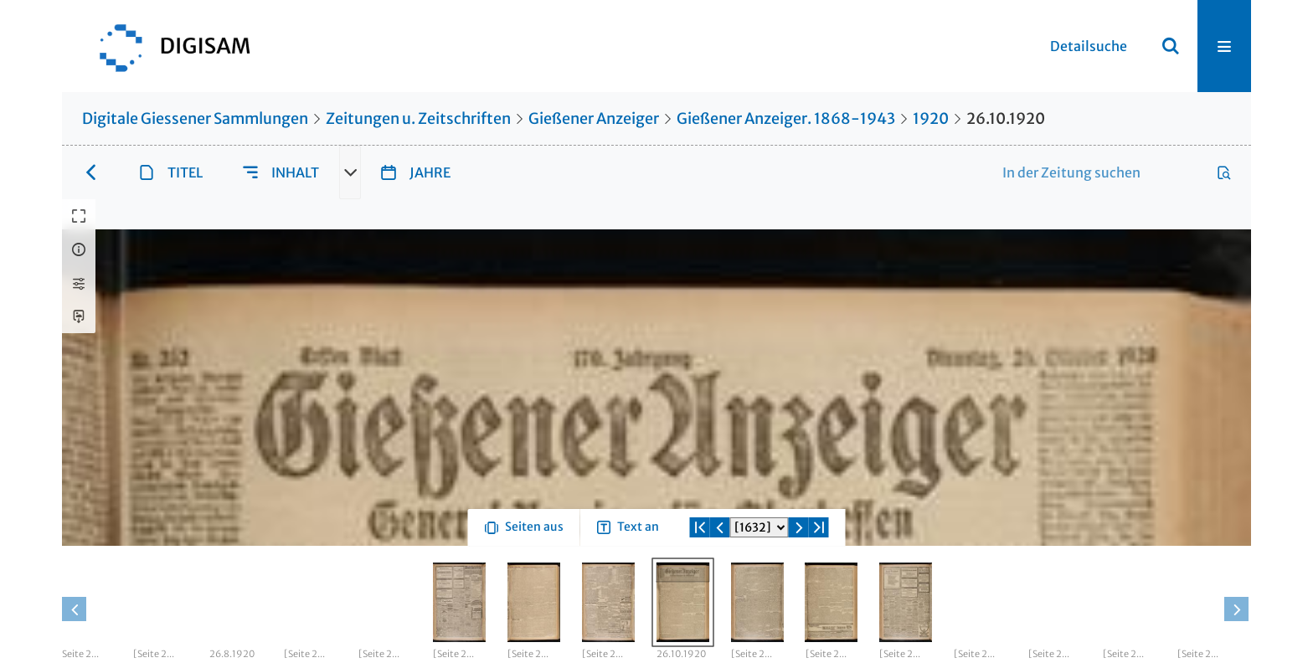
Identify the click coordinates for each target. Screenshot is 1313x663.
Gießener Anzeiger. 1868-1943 (786, 118)
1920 (931, 118)
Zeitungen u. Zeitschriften (418, 118)
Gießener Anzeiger (593, 118)
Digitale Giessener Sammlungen (195, 118)
